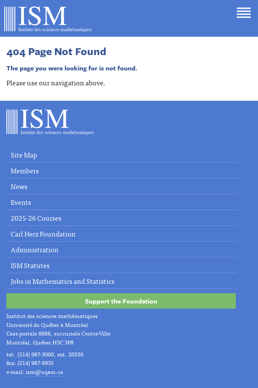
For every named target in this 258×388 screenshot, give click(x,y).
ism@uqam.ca (44, 371)
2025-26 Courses (36, 217)
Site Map (24, 154)
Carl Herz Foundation (43, 233)
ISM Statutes (30, 265)
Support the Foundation (121, 301)
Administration (35, 249)
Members (25, 170)
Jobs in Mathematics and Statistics (62, 280)
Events (21, 201)
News (19, 186)
